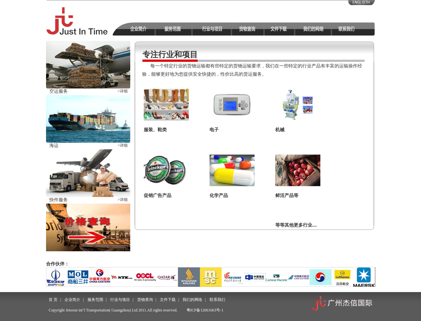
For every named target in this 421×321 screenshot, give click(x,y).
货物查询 (145, 299)
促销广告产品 (157, 195)
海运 (54, 145)
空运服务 (58, 91)
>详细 (122, 91)
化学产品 (219, 195)
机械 (280, 129)
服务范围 (95, 299)
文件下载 (168, 299)
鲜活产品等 (286, 195)
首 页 (53, 299)
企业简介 (72, 299)
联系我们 (217, 299)
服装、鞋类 (155, 129)
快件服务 (58, 199)
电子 (214, 129)
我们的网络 (192, 299)
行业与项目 (120, 299)
